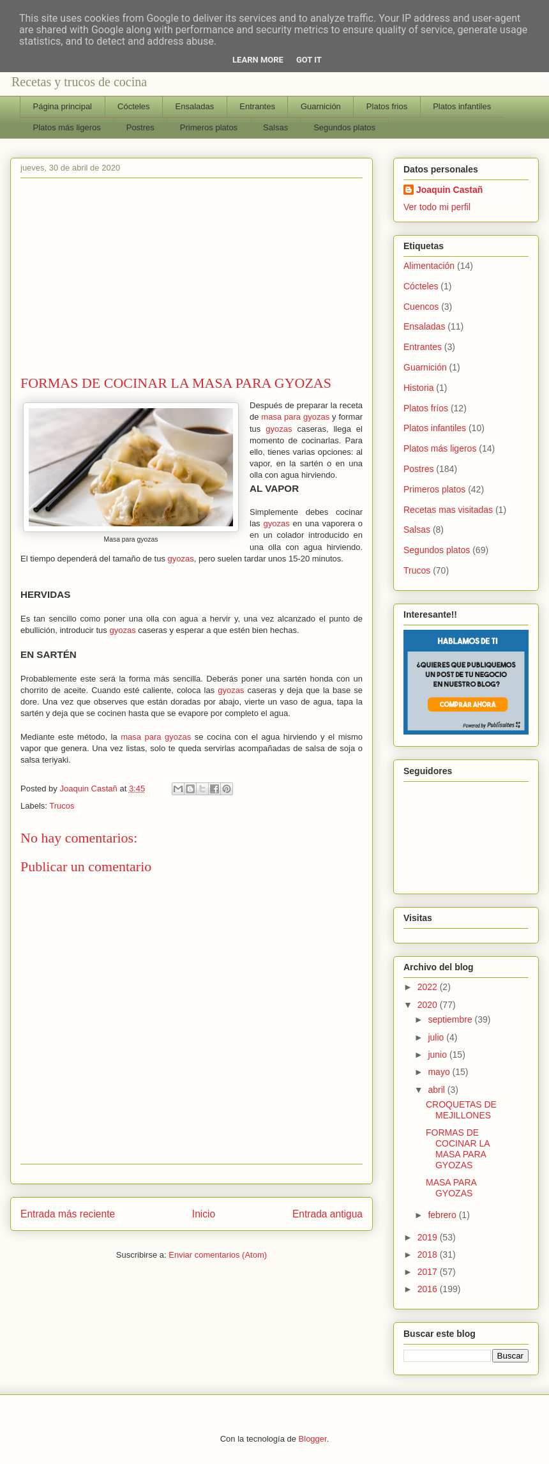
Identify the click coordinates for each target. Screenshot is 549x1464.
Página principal (63, 106)
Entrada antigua (327, 1214)
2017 (428, 1272)
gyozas (279, 429)
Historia (418, 388)
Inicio (203, 1214)
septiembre (451, 1019)
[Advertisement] (191, 279)
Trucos (61, 806)
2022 (428, 987)
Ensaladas (195, 106)
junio (438, 1054)
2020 (428, 1005)
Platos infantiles (462, 106)
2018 (428, 1254)
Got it (309, 60)
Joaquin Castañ (449, 190)
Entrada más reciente (67, 1214)
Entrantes (257, 106)
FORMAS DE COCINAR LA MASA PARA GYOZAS (458, 1148)
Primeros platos (208, 127)
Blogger (313, 1439)
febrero (443, 1215)
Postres (140, 127)
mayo (440, 1072)
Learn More (257, 60)
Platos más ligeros (67, 127)
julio (437, 1037)
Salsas (275, 127)
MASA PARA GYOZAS (451, 1187)
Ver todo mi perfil (436, 207)
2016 (428, 1289)
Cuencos (421, 306)
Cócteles (133, 106)
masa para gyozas (295, 417)
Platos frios (386, 106)
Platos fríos (425, 408)
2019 (428, 1237)
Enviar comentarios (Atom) (218, 1255)
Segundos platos (344, 127)
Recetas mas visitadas (448, 510)
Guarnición (321, 106)
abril (437, 1090)
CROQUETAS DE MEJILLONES (461, 1109)
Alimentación (429, 266)
